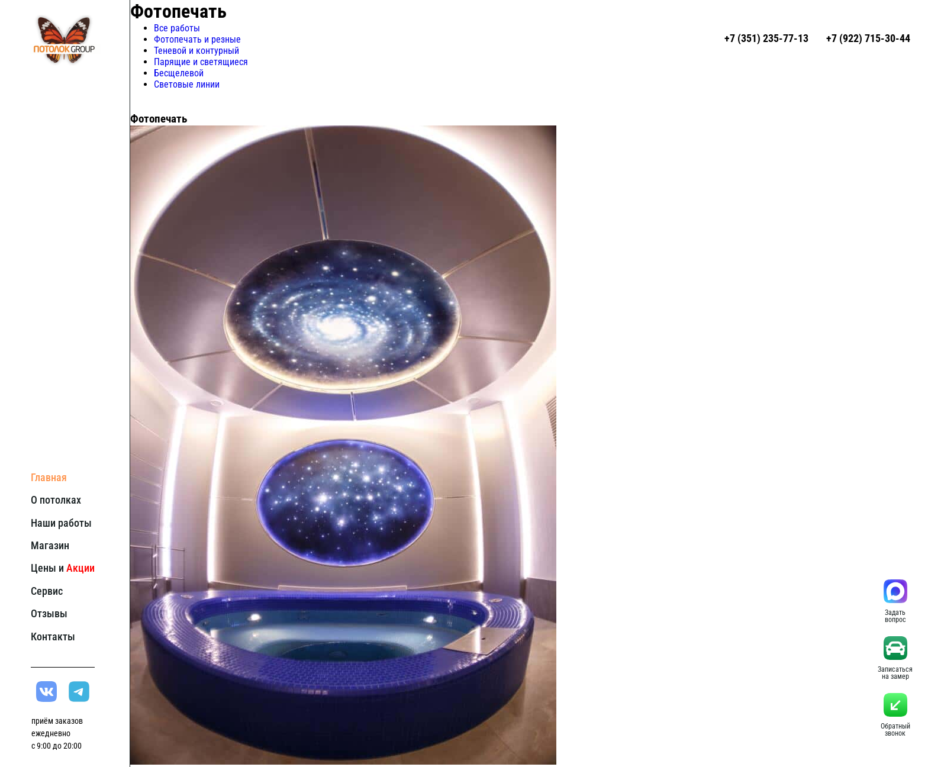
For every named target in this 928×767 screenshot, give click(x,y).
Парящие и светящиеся (201, 61)
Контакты (53, 636)
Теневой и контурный (196, 50)
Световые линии (187, 84)
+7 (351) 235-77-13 (766, 38)
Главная (49, 477)
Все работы (177, 28)
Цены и (63, 568)
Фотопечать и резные (197, 39)
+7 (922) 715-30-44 (868, 38)
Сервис (47, 591)
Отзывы (49, 613)
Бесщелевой (179, 73)
